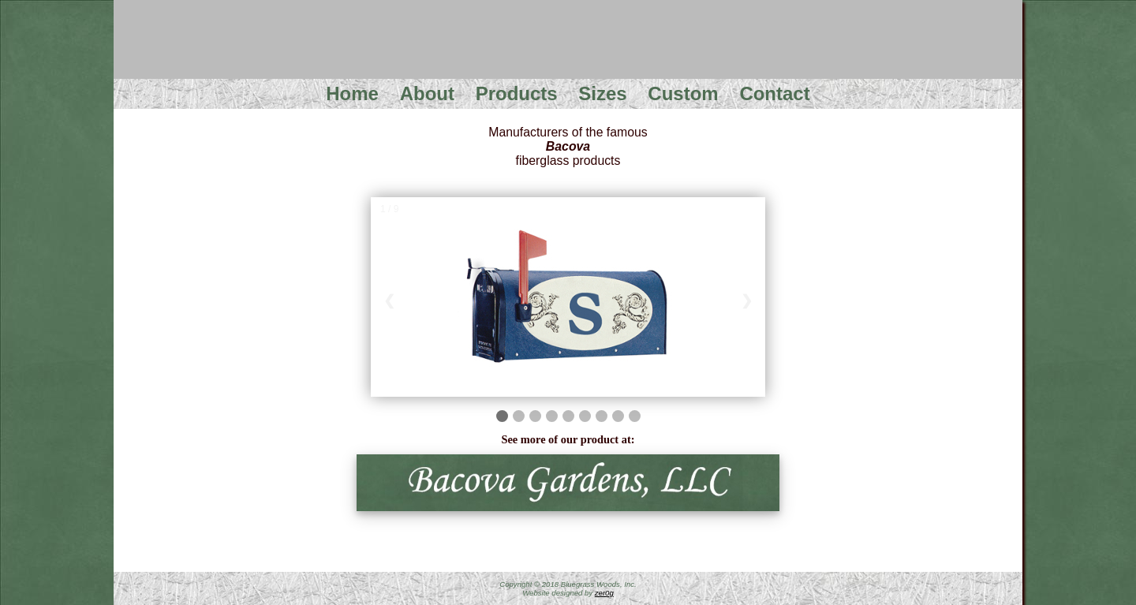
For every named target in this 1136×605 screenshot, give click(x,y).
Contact (774, 93)
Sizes (602, 93)
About (427, 93)
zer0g (604, 592)
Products (517, 93)
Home (352, 93)
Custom (683, 93)
